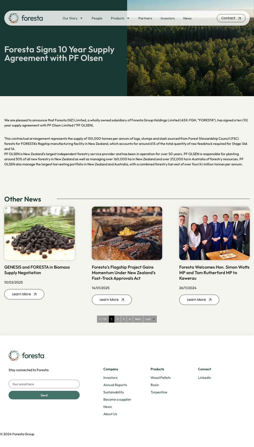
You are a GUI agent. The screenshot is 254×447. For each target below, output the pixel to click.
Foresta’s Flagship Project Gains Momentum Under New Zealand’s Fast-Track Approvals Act (124, 272)
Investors (168, 18)
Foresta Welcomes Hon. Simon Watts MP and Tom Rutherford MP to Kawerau (214, 272)
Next (138, 319)
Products (120, 18)
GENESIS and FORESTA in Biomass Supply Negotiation (37, 269)
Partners (145, 18)
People (97, 18)
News (187, 18)
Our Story (73, 18)
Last (150, 319)
